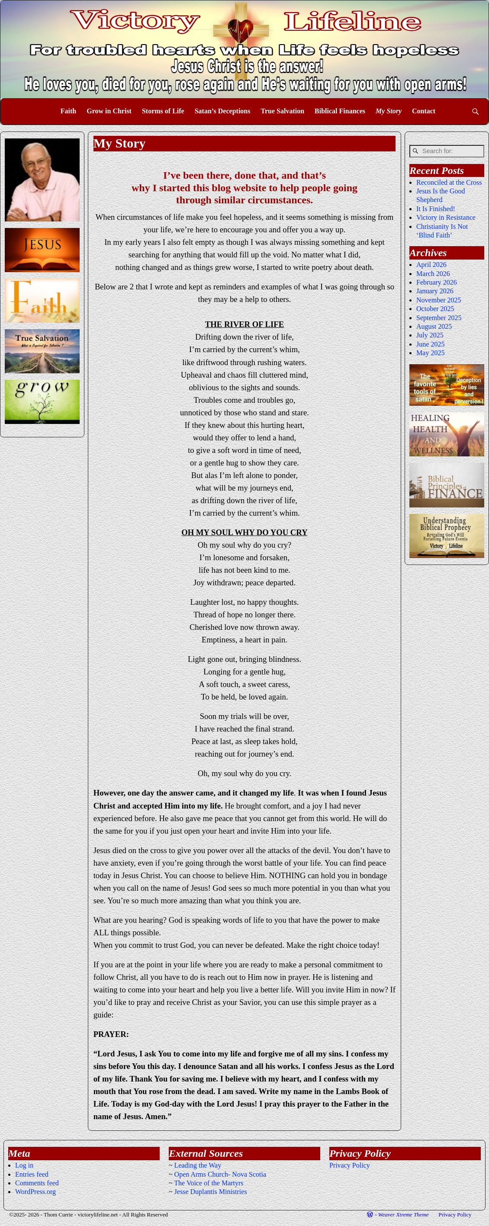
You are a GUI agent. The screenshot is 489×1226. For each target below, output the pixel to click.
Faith (68, 111)
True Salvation (282, 111)
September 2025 (438, 317)
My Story (389, 111)
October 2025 (435, 308)
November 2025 (438, 300)
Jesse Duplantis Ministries (210, 1191)
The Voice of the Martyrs (208, 1183)
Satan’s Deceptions (223, 111)
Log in (24, 1165)
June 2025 (430, 344)
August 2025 (434, 326)
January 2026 (435, 291)
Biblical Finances (340, 111)
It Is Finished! (435, 208)
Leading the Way (198, 1165)
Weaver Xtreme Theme (403, 1214)
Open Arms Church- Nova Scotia (220, 1174)
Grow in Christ (109, 111)
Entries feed (31, 1174)
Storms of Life (163, 111)
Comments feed (37, 1183)
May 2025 (430, 352)
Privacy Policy (349, 1165)
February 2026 (436, 282)
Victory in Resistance (446, 217)
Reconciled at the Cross (449, 182)
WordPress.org (35, 1191)
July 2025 (430, 335)
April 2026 (431, 264)
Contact (423, 111)
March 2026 (433, 273)
